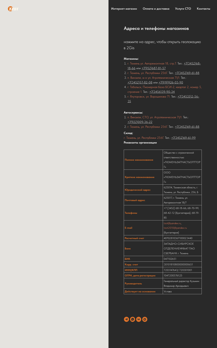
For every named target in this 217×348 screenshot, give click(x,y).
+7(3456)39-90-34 (162, 91)
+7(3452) (177, 137)
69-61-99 (189, 137)
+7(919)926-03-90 (171, 82)
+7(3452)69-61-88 (187, 73)
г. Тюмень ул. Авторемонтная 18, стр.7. (152, 63)
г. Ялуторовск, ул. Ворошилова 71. (148, 96)
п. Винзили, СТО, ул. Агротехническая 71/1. (154, 117)
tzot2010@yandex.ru (175, 227)
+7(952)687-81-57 (154, 68)
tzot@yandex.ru (172, 223)
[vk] (138, 319)
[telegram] (126, 319)
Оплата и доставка (156, 8)
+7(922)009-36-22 (139, 122)
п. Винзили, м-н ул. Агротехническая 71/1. (154, 77)
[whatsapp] (132, 319)
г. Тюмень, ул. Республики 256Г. (147, 73)
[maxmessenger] (144, 319)
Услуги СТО (183, 8)
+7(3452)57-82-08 (139, 82)
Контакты (203, 8)
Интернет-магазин (124, 8)
